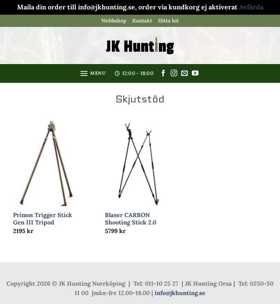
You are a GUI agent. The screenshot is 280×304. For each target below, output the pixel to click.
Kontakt (142, 20)
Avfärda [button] (251, 7)
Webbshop (114, 20)
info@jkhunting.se (180, 293)
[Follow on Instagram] (174, 73)
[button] (93, 73)
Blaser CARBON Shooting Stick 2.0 (130, 218)
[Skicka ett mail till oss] (184, 73)
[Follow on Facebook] (163, 73)
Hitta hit (168, 20)
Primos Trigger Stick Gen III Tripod (42, 218)
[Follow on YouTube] (195, 73)
